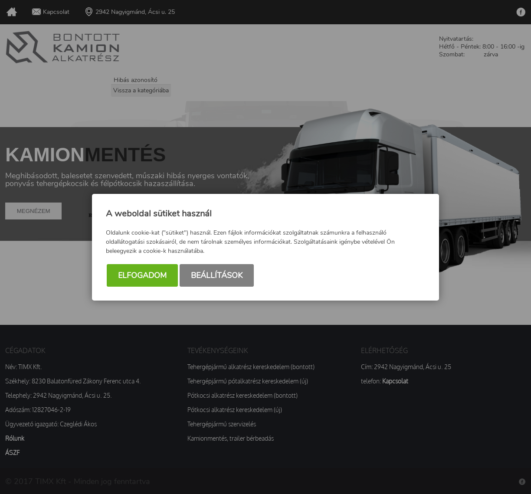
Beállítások (217, 275)
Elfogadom (142, 275)
